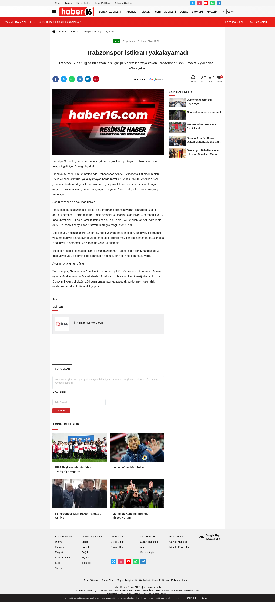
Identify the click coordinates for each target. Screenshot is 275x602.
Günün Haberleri (149, 542)
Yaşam (58, 568)
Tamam (204, 598)
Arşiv (143, 547)
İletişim (68, 3)
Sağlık (85, 552)
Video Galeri (234, 21)
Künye (58, 3)
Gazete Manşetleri (179, 542)
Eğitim (85, 542)
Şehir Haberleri (165, 11)
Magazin (212, 11)
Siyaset (146, 11)
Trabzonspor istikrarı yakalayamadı (96, 31)
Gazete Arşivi (147, 552)
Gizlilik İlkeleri (83, 3)
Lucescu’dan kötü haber (128, 467)
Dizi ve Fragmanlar (92, 536)
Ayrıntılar (192, 598)
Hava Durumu (176, 536)
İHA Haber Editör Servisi (89, 322)
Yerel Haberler (147, 536)
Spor (73, 31)
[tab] (62, 369)
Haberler (131, 11)
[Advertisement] (108, 349)
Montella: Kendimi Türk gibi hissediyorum (130, 515)
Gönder (61, 410)
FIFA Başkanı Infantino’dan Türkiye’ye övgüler (73, 469)
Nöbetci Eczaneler (179, 547)
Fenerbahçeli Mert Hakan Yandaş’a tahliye (78, 515)
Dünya (184, 11)
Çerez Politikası (102, 3)
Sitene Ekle (107, 580)
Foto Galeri (258, 21)
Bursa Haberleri (110, 11)
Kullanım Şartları (123, 3)
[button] (34, 22)
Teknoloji (86, 563)
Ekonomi (197, 11)
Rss (86, 580)
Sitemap (94, 580)
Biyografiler (117, 547)
